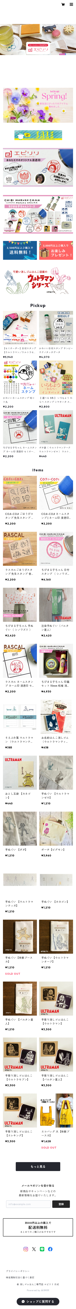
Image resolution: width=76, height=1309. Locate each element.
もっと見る (38, 1166)
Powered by (38, 1290)
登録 (61, 1204)
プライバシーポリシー (18, 1271)
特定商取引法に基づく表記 (20, 1277)
